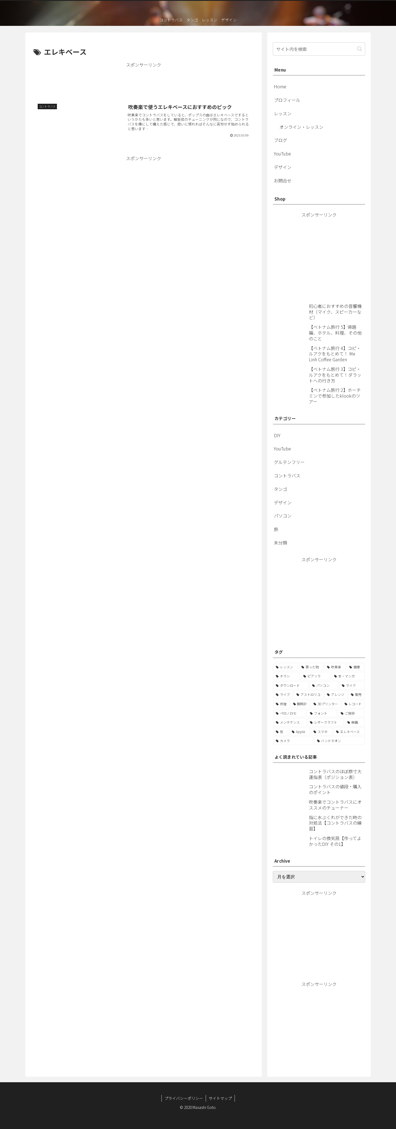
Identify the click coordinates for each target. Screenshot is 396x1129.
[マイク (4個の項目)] (352, 685)
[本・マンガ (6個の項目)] (348, 676)
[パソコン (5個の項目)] (324, 685)
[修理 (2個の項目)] (281, 704)
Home (280, 86)
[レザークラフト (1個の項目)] (325, 722)
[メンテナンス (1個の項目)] (289, 722)
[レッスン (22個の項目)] (285, 667)
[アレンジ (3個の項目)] (335, 694)
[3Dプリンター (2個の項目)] (326, 704)
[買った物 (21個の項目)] (311, 667)
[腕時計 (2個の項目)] (300, 704)
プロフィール (287, 100)
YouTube (282, 153)
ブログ (280, 140)
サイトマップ (220, 1098)
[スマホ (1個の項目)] (321, 732)
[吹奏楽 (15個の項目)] (335, 667)
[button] (359, 49)
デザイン (283, 167)
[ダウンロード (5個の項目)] (291, 685)
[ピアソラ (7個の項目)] (316, 676)
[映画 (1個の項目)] (355, 722)
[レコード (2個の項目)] (353, 704)
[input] (319, 49)
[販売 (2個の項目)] (356, 694)
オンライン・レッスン (301, 127)
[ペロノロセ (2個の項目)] (289, 713)
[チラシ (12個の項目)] (286, 676)
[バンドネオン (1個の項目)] (340, 741)
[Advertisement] (144, 81)
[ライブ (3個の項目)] (283, 694)
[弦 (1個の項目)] (280, 732)
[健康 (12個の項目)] (356, 667)
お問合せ (283, 180)
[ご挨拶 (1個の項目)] (351, 713)
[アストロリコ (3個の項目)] (308, 694)
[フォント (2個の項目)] (322, 713)
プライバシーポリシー (183, 1098)
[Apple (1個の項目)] (299, 732)
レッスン (283, 113)
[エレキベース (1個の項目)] (349, 732)
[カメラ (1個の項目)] (293, 741)
